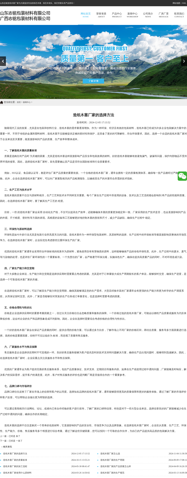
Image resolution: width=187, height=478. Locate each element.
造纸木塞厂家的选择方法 (15, 453)
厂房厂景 (163, 15)
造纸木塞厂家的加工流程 (15, 466)
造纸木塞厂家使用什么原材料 (17, 473)
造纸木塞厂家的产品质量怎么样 (115, 466)
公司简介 (148, 15)
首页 (19, 102)
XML (184, 3)
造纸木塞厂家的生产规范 (112, 473)
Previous (3, 61)
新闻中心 (132, 15)
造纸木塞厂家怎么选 (110, 453)
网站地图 (176, 3)
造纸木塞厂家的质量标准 (15, 460)
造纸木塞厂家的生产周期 (112, 460)
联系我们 (179, 15)
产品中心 (117, 15)
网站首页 (86, 15)
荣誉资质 (101, 15)
